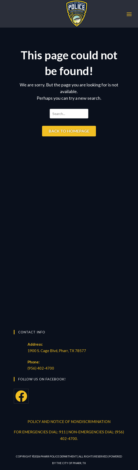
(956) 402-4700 (41, 368)
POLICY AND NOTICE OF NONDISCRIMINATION (69, 421)
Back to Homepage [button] (69, 131)
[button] (129, 14)
